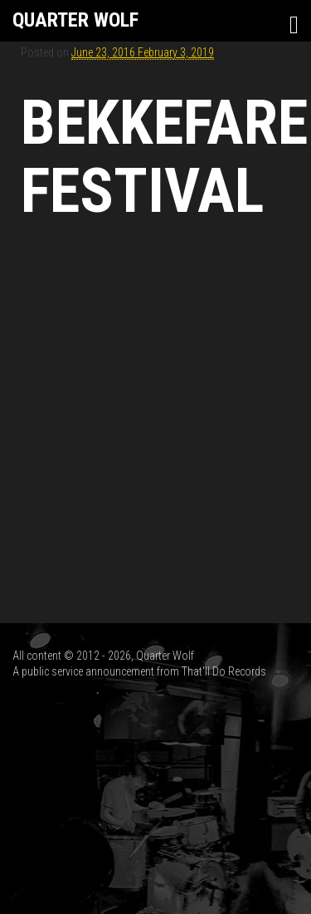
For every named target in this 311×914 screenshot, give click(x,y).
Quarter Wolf (75, 20)
